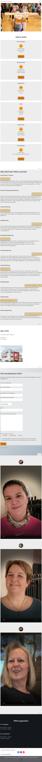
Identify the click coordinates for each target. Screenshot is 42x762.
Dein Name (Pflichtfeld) (11, 388)
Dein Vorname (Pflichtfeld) (11, 384)
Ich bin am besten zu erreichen (6, 433)
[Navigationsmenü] (40, 1)
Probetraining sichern (5, 178)
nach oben (39, 168)
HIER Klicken (21, 56)
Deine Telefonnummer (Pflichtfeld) (11, 394)
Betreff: (11, 409)
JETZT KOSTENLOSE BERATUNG (21, 14)
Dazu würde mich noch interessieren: (11, 422)
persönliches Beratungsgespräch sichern (33, 285)
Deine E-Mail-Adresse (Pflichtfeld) (11, 398)
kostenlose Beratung (21, 20)
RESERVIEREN (21, 16)
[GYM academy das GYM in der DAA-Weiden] (6, 1)
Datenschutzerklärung (4, 447)
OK (21, 759)
